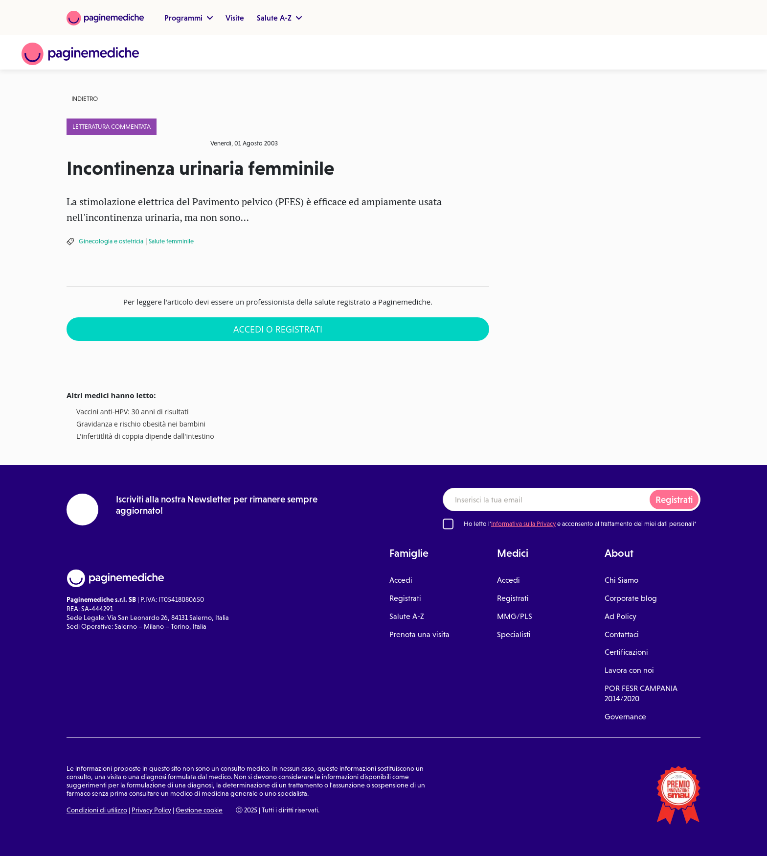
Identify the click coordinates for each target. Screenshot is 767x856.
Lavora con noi (629, 670)
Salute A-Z (279, 17)
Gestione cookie (199, 810)
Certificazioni (626, 652)
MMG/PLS (514, 616)
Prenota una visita (419, 634)
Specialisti (514, 634)
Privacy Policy (151, 810)
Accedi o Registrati (277, 329)
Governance (625, 717)
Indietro (84, 98)
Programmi (188, 17)
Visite (235, 17)
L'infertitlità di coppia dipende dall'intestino (145, 436)
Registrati (674, 500)
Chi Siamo (621, 580)
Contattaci (622, 634)
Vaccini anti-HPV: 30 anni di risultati (132, 412)
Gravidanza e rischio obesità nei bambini (140, 424)
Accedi (400, 580)
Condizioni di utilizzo (97, 810)
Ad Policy (620, 616)
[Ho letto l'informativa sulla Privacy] (448, 524)
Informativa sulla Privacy (523, 523)
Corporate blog (631, 598)
